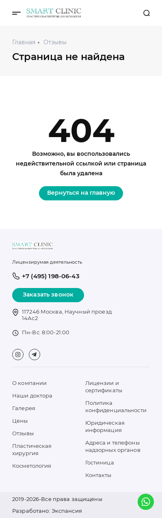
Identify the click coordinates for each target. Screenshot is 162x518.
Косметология (32, 465)
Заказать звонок (48, 294)
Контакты (98, 475)
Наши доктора (32, 395)
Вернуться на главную (81, 192)
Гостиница (99, 462)
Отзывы (23, 433)
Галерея (23, 408)
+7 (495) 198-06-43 (131, 13)
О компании (29, 383)
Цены (20, 420)
